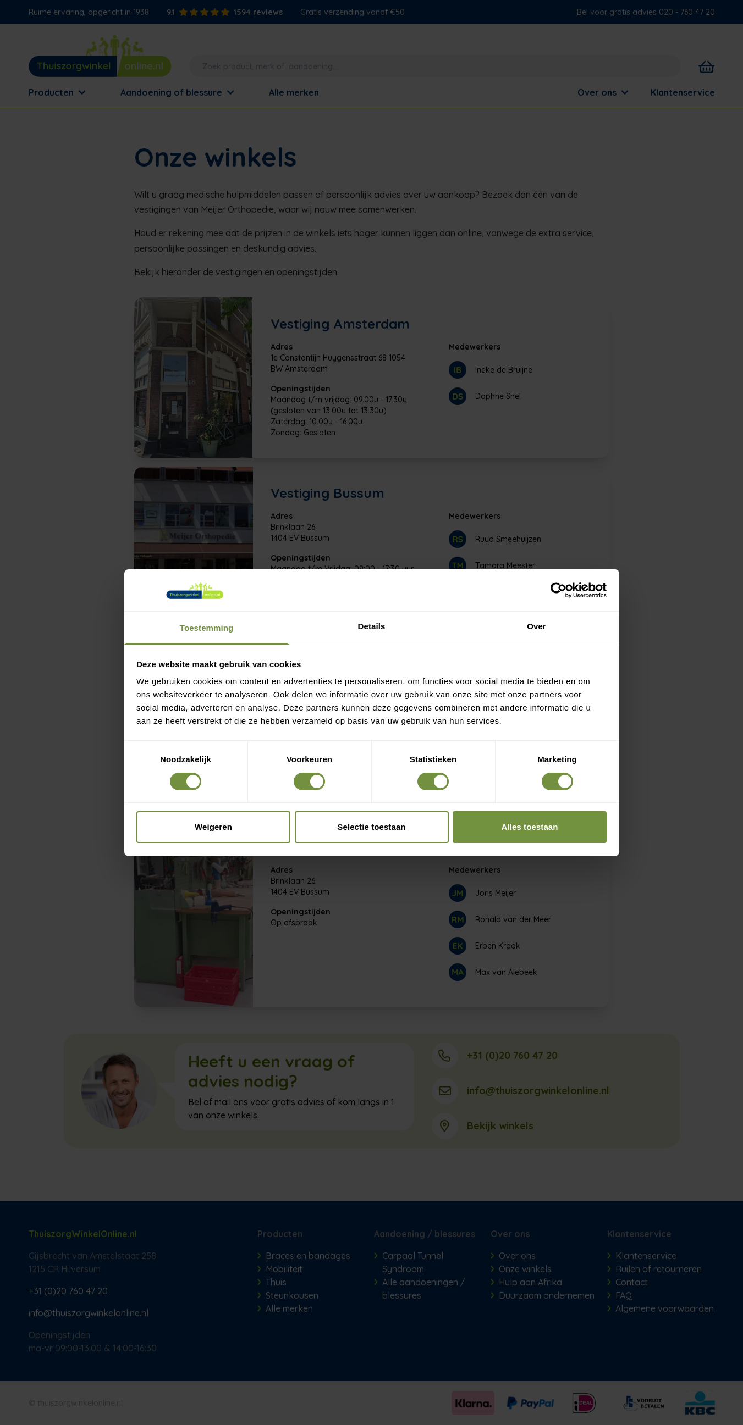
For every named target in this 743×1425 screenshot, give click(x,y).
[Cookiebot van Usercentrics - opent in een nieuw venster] (558, 590)
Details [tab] (372, 626)
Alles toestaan (529, 826)
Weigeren (213, 826)
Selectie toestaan (371, 826)
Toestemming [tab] (207, 628)
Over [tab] (536, 626)
